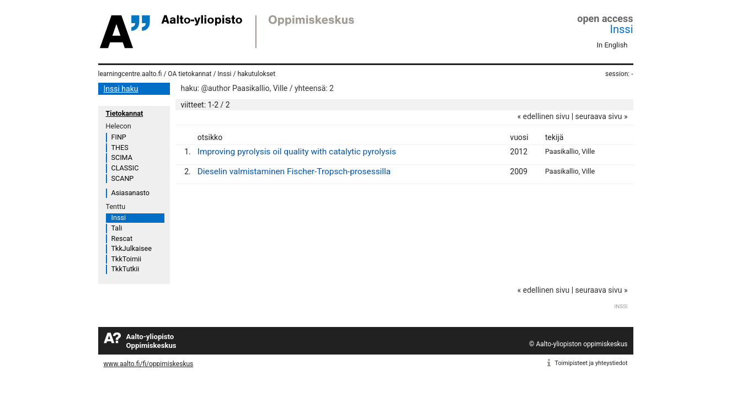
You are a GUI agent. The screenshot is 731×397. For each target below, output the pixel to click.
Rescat (122, 238)
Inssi (621, 29)
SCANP (122, 178)
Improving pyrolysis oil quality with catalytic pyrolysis (297, 152)
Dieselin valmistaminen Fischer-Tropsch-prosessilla (294, 171)
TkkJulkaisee (131, 248)
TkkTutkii (125, 269)
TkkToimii (126, 259)
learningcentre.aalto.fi (130, 74)
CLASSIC (125, 168)
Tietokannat (124, 113)
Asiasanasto (130, 193)
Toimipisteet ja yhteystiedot (591, 363)
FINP (118, 137)
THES (120, 147)
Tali (116, 228)
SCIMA (121, 157)
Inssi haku (121, 88)
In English (612, 45)
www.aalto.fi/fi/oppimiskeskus (149, 364)
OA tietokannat (189, 74)
